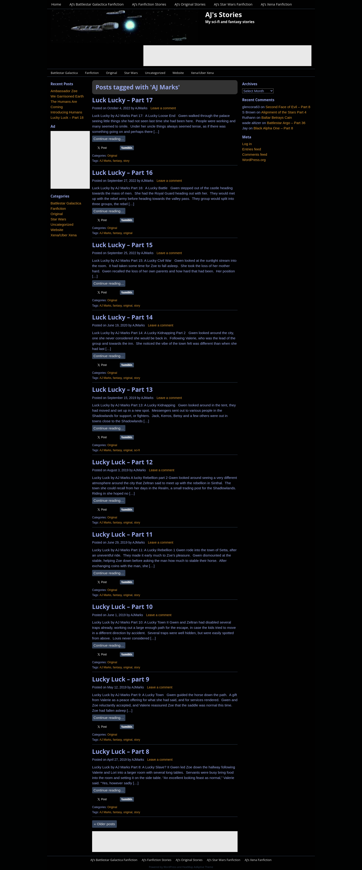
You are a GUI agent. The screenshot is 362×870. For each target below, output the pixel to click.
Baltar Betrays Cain (276, 117)
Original (111, 73)
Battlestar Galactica (64, 73)
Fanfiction (92, 73)
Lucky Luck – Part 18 (67, 117)
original (127, 233)
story (126, 160)
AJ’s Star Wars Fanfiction (233, 4)
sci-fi (137, 450)
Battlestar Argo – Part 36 (286, 123)
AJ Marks (105, 160)
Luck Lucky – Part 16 (122, 172)
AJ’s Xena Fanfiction (276, 4)
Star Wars (131, 73)
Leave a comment (163, 108)
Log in (247, 144)
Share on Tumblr (127, 148)
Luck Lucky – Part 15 (122, 245)
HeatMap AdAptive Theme (197, 867)
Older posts (104, 824)
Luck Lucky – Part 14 (122, 317)
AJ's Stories (223, 14)
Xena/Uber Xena (202, 73)
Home (56, 4)
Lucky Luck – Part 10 (122, 606)
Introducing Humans (66, 112)
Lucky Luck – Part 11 (122, 534)
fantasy (117, 160)
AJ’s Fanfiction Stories (149, 4)
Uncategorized (155, 73)
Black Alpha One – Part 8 (273, 128)
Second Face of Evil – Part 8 (287, 107)
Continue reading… (109, 139)
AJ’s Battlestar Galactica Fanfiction (96, 4)
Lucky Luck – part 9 (120, 679)
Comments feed (254, 154)
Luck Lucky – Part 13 (122, 389)
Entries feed (251, 149)
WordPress (169, 867)
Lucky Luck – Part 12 (122, 462)
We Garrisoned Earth (67, 96)
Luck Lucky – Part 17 (122, 100)
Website (178, 73)
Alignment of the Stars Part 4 (283, 112)
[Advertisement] (227, 55)
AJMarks (141, 108)
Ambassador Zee (64, 91)
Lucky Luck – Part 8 (120, 751)
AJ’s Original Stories (190, 4)
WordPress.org (254, 160)
